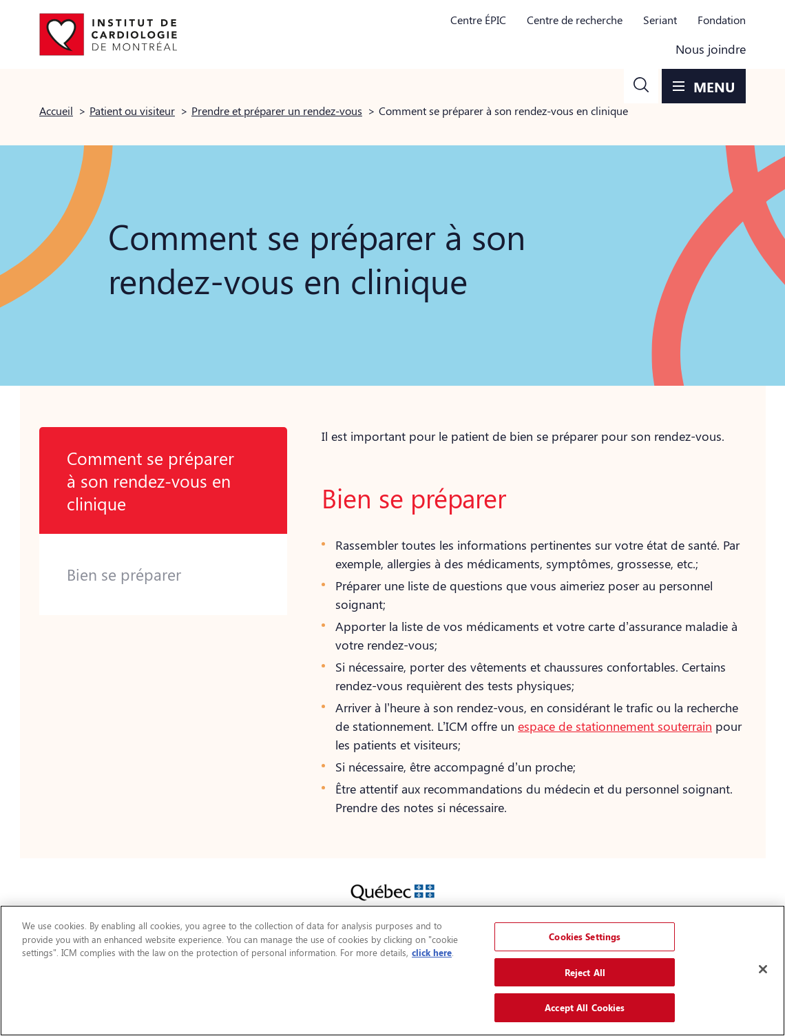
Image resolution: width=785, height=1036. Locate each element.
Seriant (660, 19)
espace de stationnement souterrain (615, 726)
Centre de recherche (574, 19)
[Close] (763, 969)
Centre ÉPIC (478, 19)
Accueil (56, 110)
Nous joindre (711, 49)
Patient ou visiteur (132, 110)
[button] (641, 86)
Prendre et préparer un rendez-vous (276, 110)
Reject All (585, 972)
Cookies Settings (584, 936)
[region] (392, 970)
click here (432, 952)
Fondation (722, 19)
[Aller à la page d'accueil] (108, 34)
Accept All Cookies (585, 1007)
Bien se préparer (124, 574)
